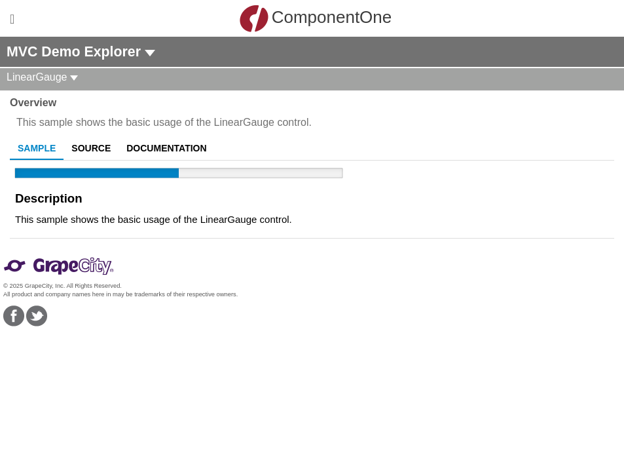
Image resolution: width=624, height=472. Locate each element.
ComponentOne (315, 18)
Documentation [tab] (166, 148)
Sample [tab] (37, 148)
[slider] (178, 173)
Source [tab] (91, 148)
